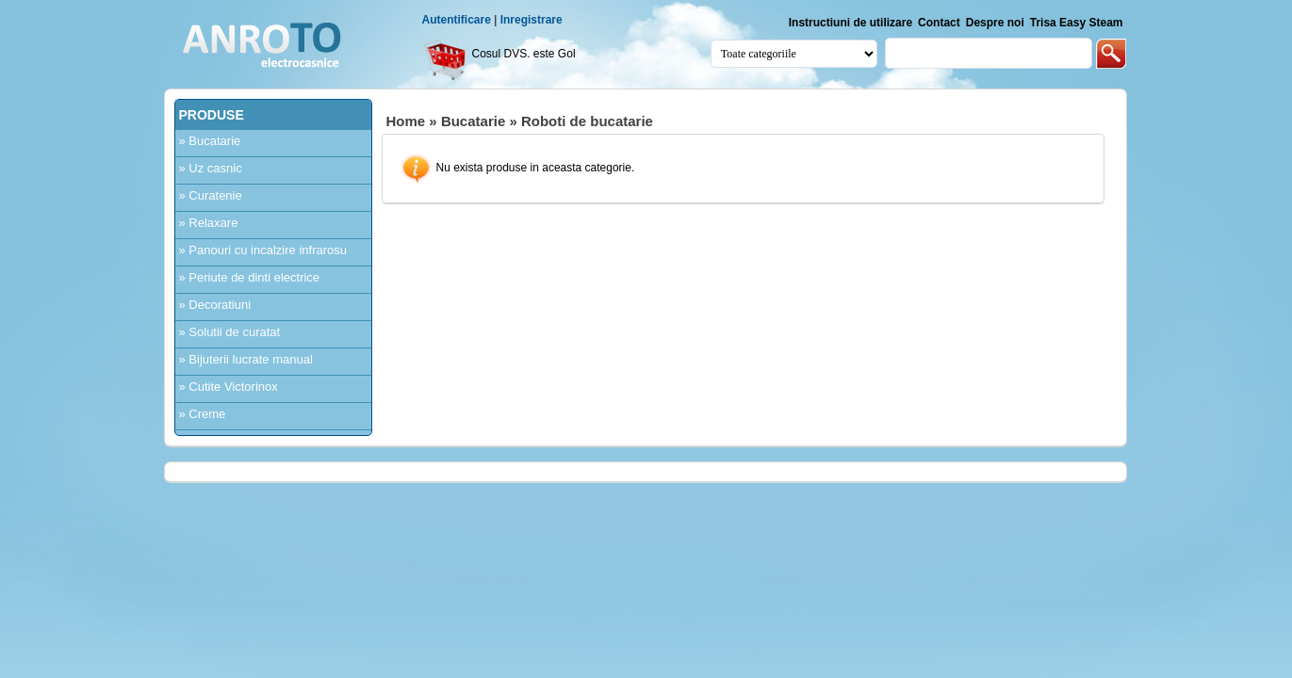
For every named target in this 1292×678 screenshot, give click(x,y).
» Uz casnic (210, 168)
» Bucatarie (210, 141)
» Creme (202, 414)
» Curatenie (210, 195)
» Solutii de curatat (230, 332)
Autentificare (456, 19)
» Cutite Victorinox (228, 386)
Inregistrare (531, 19)
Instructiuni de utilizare (850, 22)
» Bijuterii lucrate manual (246, 359)
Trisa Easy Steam (1076, 22)
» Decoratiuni (215, 305)
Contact (939, 22)
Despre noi (995, 22)
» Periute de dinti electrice (249, 277)
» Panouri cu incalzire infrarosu (263, 250)
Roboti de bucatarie (587, 121)
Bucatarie (473, 121)
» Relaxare (208, 223)
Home (406, 121)
